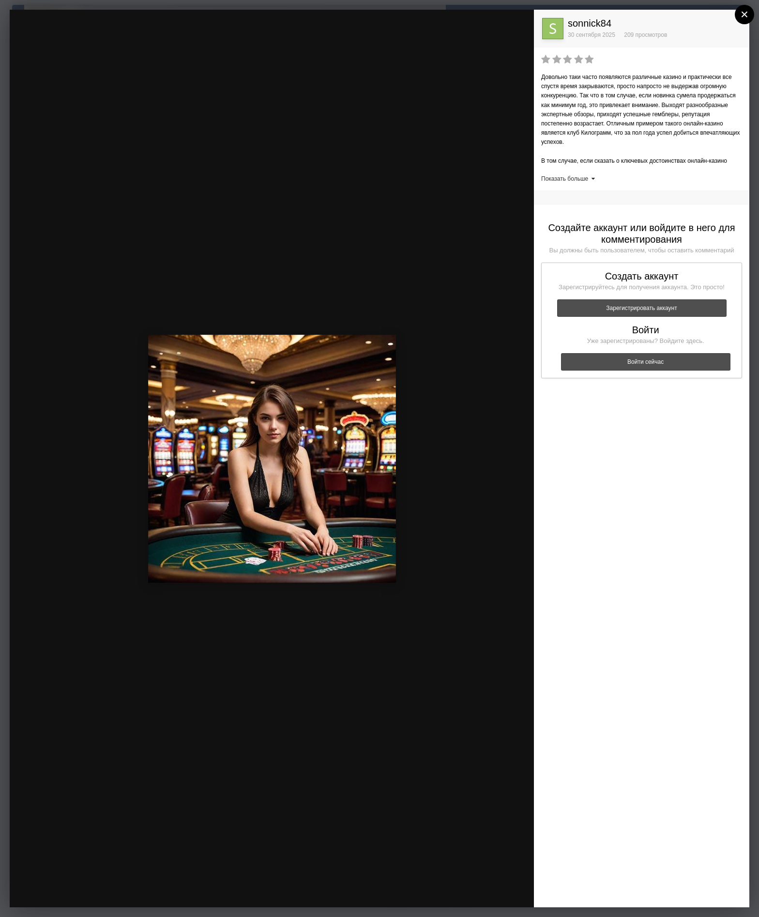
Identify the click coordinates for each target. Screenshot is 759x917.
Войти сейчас (645, 361)
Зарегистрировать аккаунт (641, 308)
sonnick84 (589, 23)
